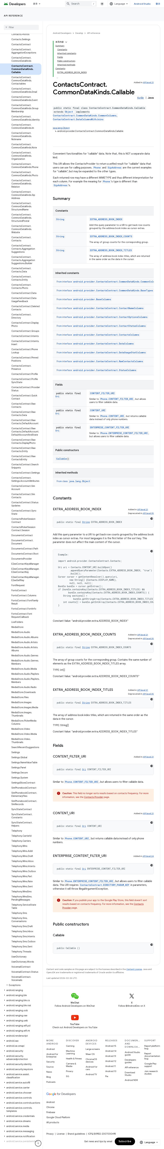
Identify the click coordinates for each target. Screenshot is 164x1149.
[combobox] (81, 4)
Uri (57, 396)
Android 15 (110, 1045)
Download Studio (130, 1073)
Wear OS (90, 1054)
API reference (13, 15)
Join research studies (151, 1072)
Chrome (50, 1107)
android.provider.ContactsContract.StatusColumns (104, 370)
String (60, 219)
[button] (20, 985)
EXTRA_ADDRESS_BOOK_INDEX (106, 219)
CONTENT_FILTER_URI (102, 393)
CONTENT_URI (97, 410)
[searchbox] (21, 27)
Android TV (91, 1074)
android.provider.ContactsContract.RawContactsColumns (108, 361)
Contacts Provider (93, 797)
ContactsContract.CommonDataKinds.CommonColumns (84, 115)
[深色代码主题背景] (152, 518)
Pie (106, 1076)
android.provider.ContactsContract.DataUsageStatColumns (109, 352)
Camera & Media (71, 1065)
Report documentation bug (152, 1056)
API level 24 (148, 856)
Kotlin (140, 97)
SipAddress (114, 167)
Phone (97, 167)
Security (50, 1061)
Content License (134, 969)
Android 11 (110, 1066)
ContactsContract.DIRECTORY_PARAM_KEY (104, 884)
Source (50, 1066)
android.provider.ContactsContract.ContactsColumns (106, 334)
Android (50, 1049)
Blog (48, 1076)
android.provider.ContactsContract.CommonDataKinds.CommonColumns (116, 281)
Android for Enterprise (52, 1055)
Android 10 (110, 1071)
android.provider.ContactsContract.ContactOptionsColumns (110, 317)
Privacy (69, 1071)
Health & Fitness (74, 1058)
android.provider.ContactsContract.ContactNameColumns (108, 308)
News (49, 1071)
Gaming (70, 1045)
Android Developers (62, 33)
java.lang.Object (61, 128)
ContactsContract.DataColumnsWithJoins (78, 119)
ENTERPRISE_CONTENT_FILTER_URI (109, 427)
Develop (79, 33)
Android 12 (110, 1061)
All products (52, 1122)
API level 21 (148, 82)
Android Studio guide (132, 1053)
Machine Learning (70, 1052)
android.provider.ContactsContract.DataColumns (103, 343)
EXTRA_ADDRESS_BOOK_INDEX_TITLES (111, 250)
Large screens (93, 1049)
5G (67, 1076)
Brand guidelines (76, 1134)
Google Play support (150, 1065)
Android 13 (110, 1056)
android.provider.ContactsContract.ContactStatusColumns (109, 325)
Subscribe (125, 1141)
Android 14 (110, 1051)
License (61, 1134)
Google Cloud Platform (58, 1117)
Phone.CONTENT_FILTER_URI (116, 398)
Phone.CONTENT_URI (112, 416)
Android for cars (91, 1068)
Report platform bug (152, 1047)
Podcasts (50, 1082)
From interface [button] (108, 281)
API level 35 (148, 513)
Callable (61, 458)
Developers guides (130, 1061)
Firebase (50, 1112)
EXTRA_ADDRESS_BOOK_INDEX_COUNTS (111, 236)
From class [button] (74, 481)
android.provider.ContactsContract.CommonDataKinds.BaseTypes (113, 290)
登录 (158, 3)
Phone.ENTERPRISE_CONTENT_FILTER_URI (124, 433)
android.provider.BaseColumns (92, 299)
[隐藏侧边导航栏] (38, 1143)
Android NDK (131, 1080)
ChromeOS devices (91, 1060)
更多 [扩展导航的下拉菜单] (35, 3)
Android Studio (142, 3)
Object (69, 111)
